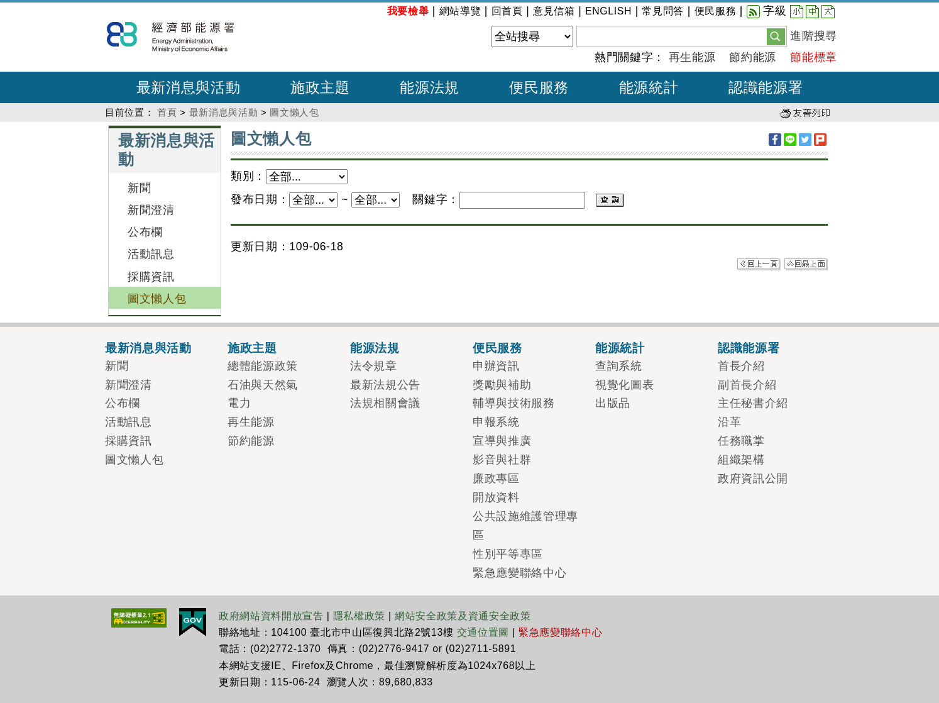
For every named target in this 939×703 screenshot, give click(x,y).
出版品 (612, 403)
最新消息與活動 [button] (188, 87)
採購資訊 (151, 276)
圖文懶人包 (294, 112)
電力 (239, 403)
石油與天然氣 (263, 385)
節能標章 (813, 57)
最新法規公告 (385, 385)
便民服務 (716, 11)
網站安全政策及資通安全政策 (463, 616)
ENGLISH (608, 11)
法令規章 (373, 366)
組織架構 (741, 459)
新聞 (139, 188)
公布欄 (145, 232)
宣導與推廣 (502, 441)
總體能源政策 (263, 366)
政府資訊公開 (753, 478)
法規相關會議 (385, 403)
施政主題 (252, 348)
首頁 (167, 112)
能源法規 (375, 348)
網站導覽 (460, 11)
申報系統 (496, 422)
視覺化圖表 (624, 385)
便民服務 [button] (539, 87)
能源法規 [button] (429, 87)
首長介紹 (741, 366)
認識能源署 (748, 348)
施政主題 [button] (320, 87)
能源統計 (620, 348)
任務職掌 (741, 441)
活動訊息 (151, 254)
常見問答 (663, 11)
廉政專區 (496, 478)
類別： (248, 176)
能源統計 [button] (649, 87)
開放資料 (496, 497)
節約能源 (752, 57)
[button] (776, 36)
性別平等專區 (508, 554)
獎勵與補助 (502, 385)
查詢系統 (618, 366)
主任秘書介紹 (753, 403)
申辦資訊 (496, 366)
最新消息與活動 (223, 112)
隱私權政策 (359, 616)
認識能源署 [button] (765, 87)
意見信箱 (554, 11)
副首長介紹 (747, 385)
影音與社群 (502, 459)
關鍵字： (435, 199)
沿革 (729, 422)
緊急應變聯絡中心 (519, 573)
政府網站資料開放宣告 (271, 616)
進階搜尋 (813, 36)
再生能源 (692, 57)
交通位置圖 (483, 632)
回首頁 (507, 11)
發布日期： (260, 199)
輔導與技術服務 (514, 403)
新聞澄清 (151, 210)
